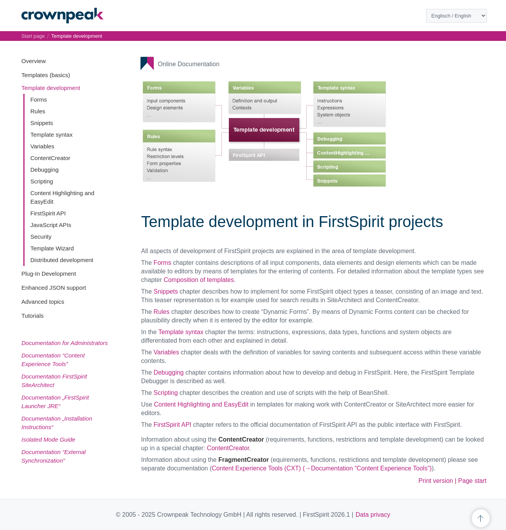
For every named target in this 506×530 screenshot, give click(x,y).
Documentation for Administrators (64, 343)
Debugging (44, 169)
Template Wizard (52, 248)
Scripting (41, 181)
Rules (37, 111)
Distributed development (61, 260)
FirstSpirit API (48, 213)
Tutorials (32, 315)
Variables (42, 146)
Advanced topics (42, 301)
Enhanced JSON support (53, 287)
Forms (38, 99)
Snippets (41, 123)
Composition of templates (198, 279)
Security (40, 236)
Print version (435, 480)
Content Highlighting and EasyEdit (201, 404)
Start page (33, 36)
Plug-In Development (48, 273)
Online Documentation (189, 64)
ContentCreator (50, 158)
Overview (33, 61)
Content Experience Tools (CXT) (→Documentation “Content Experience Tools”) (322, 468)
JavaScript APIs (50, 225)
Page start (472, 480)
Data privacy (373, 514)
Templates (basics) (45, 75)
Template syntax (51, 134)
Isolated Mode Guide (48, 439)
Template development (50, 88)
